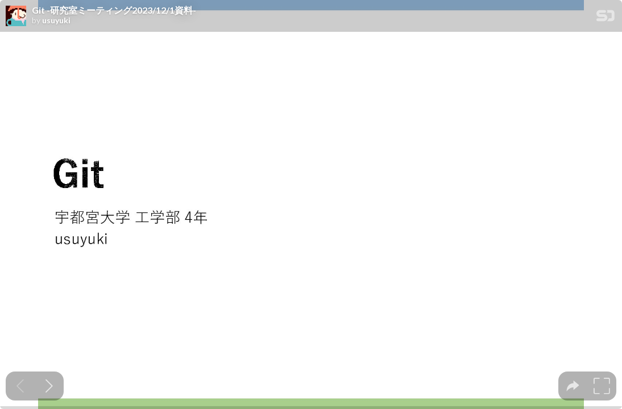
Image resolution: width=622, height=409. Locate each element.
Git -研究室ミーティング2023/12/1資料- (114, 10)
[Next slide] (49, 386)
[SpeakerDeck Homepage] (605, 17)
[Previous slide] (20, 386)
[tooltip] (573, 386)
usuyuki (56, 20)
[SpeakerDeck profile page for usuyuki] (16, 16)
